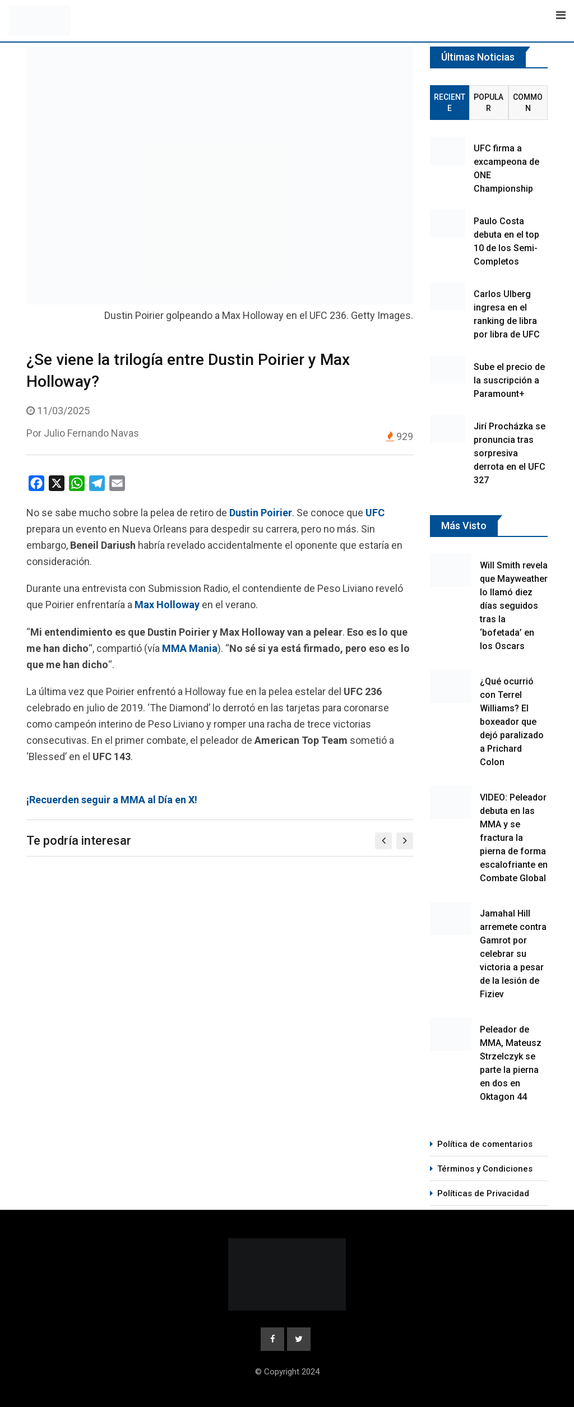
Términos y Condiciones (485, 1169)
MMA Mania (189, 648)
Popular (488, 102)
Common (528, 102)
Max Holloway (167, 604)
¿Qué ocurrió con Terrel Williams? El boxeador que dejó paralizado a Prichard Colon (512, 721)
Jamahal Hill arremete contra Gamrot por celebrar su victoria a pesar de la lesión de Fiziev (513, 953)
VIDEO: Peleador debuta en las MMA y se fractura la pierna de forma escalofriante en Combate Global (514, 837)
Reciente (449, 102)
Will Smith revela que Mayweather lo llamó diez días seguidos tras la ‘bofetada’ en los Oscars (514, 605)
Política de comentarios (485, 1144)
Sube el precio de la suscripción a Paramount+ (509, 380)
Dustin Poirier (260, 513)
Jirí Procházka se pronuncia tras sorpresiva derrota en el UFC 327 (509, 453)
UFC (375, 513)
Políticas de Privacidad (483, 1193)
